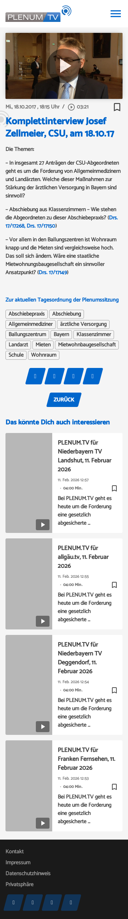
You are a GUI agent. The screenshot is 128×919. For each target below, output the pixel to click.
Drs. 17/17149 (53, 272)
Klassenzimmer (93, 334)
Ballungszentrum (27, 334)
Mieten (43, 345)
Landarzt (18, 345)
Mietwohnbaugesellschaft (87, 345)
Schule (16, 355)
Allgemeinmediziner (31, 324)
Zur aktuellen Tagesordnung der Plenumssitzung (62, 300)
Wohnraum (43, 355)
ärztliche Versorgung (83, 324)
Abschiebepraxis (27, 314)
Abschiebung (66, 314)
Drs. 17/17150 (41, 226)
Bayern (61, 334)
